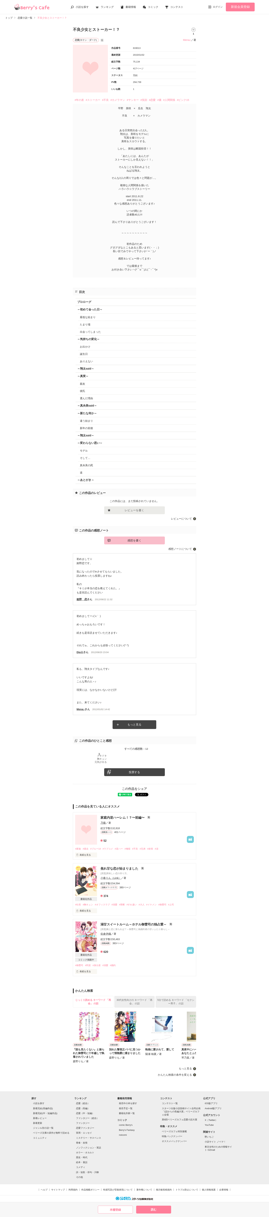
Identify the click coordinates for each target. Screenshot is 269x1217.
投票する (134, 772)
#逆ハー (119, 848)
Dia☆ (80, 652)
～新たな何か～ (87, 413)
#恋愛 (152, 99)
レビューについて (181, 518)
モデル (84, 450)
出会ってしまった (90, 331)
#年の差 (79, 99)
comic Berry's (125, 1125)
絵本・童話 (81, 1162)
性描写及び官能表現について (118, 1189)
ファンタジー (83, 1123)
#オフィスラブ (102, 904)
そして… (85, 457)
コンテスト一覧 (170, 1103)
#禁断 (122, 904)
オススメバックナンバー (174, 1141)
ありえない (86, 361)
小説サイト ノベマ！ (215, 1141)
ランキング (107, 6)
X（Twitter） (211, 1120)
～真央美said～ (87, 405)
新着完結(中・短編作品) (45, 1113)
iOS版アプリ (211, 1103)
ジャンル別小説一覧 (43, 1128)
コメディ (80, 1167)
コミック (153, 6)
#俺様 (127, 848)
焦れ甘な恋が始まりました (120, 868)
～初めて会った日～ (89, 309)
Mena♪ (187, 39)
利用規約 (73, 1189)
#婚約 (113, 965)
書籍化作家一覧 (127, 1113)
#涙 (156, 848)
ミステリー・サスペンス (88, 1138)
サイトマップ (58, 1189)
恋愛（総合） (83, 1103)
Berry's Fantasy (127, 1130)
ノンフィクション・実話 (88, 1147)
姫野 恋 (82, 599)
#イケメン (151, 904)
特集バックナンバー (172, 1136)
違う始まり (86, 420)
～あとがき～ (85, 479)
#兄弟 (142, 848)
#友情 (150, 848)
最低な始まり (88, 317)
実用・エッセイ (84, 1133)
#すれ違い (132, 904)
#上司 (171, 904)
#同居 (88, 965)
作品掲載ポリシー (90, 1189)
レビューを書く (134, 510)
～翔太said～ (85, 368)
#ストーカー (93, 99)
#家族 (78, 848)
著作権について (144, 1189)
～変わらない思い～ (89, 442)
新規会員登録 (240, 7)
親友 (82, 383)
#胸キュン (88, 904)
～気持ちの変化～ (88, 339)
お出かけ (85, 346)
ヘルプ (44, 1189)
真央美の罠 (86, 465)
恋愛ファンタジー (85, 1128)
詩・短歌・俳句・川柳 (87, 1172)
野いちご (209, 1137)
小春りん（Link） (111, 877)
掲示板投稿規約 (164, 1189)
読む (153, 1209)
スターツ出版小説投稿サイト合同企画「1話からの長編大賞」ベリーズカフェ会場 (181, 1111)
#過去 (85, 848)
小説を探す (82, 6)
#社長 (78, 904)
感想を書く (134, 540)
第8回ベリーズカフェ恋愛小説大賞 (179, 1119)
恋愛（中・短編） (85, 1113)
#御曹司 (162, 904)
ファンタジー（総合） (87, 1118)
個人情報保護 (209, 1189)
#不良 (105, 99)
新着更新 (37, 1123)
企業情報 (223, 1189)
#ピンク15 (183, 99)
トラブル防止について (186, 1189)
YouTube (209, 1125)
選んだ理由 (86, 398)
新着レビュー (40, 1118)
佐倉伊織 (106, 933)
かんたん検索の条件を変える (175, 1074)
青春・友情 (81, 1142)
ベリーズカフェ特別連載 (174, 1131)
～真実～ (82, 376)
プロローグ (84, 301)
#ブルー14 (95, 848)
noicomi (123, 1135)
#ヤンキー (133, 99)
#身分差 (96, 965)
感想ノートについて (180, 548)
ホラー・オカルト (85, 1152)
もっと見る (134, 724)
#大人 (141, 904)
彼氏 (82, 390)
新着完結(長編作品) (43, 1108)
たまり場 (85, 324)
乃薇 (103, 822)
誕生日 (84, 353)
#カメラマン (117, 99)
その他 (79, 1177)
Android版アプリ (213, 1108)
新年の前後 (86, 428)
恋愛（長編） (83, 1108)
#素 (159, 99)
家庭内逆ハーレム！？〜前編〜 (123, 817)
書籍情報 (130, 6)
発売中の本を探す (128, 1103)
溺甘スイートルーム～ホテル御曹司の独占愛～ (134, 924)
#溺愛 (114, 904)
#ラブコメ (108, 848)
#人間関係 (169, 99)
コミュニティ (40, 1138)
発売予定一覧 (125, 1108)
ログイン (218, 6)
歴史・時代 (81, 1157)
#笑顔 (144, 99)
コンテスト (176, 6)
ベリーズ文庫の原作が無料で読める (51, 1133)
